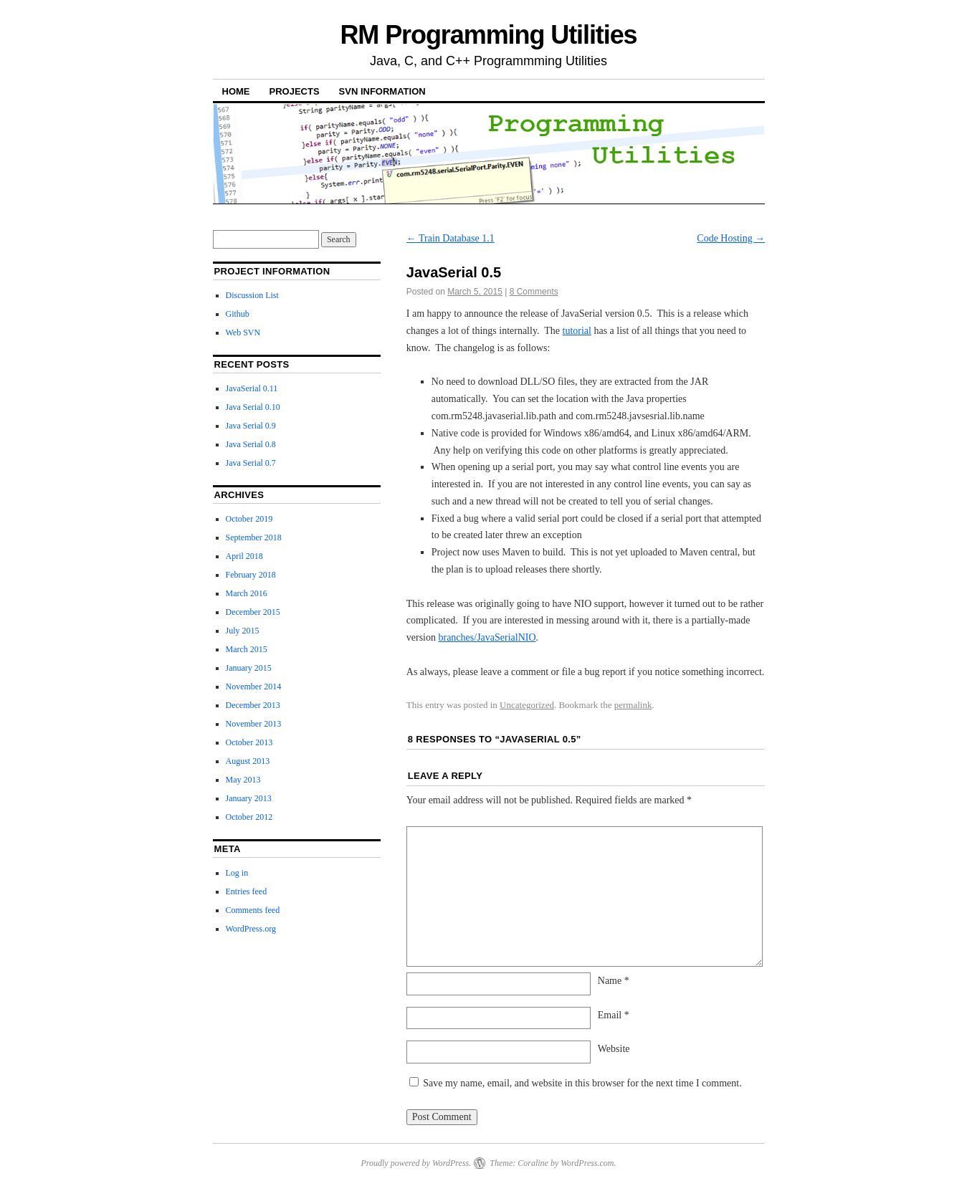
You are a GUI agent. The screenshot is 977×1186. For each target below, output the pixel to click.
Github (237, 314)
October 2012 (249, 817)
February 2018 (251, 575)
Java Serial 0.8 (251, 444)
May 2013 (243, 780)
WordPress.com (587, 1163)
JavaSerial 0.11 (252, 388)
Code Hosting (731, 238)
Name (613, 980)
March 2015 (246, 649)
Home (236, 91)
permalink (633, 704)
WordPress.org (251, 929)
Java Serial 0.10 (253, 407)
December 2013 (253, 705)
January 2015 (249, 668)
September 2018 (254, 537)
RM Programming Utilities (488, 34)
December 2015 (253, 612)
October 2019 (249, 519)
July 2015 (242, 631)
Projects (295, 91)
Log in (237, 873)
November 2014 (254, 687)
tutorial (577, 330)
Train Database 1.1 (450, 238)
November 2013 (254, 724)
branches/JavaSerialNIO (486, 637)
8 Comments (534, 292)
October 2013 (249, 742)
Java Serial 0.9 (251, 426)
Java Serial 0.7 (251, 463)
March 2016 (246, 593)
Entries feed (246, 891)
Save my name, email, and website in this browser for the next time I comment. (582, 1083)
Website (614, 1048)
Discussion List (252, 295)
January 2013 (249, 798)
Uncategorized (527, 704)
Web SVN (243, 332)
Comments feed (253, 910)
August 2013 (248, 761)
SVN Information (382, 91)
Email (613, 1015)
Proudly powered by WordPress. (416, 1163)
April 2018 (244, 556)
